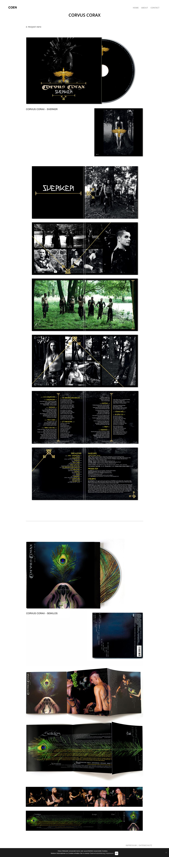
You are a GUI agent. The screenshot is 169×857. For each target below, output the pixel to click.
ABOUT (144, 8)
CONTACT (155, 8)
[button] (84, 27)
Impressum (109, 853)
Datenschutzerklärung (97, 853)
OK (116, 853)
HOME (136, 8)
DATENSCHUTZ (145, 845)
